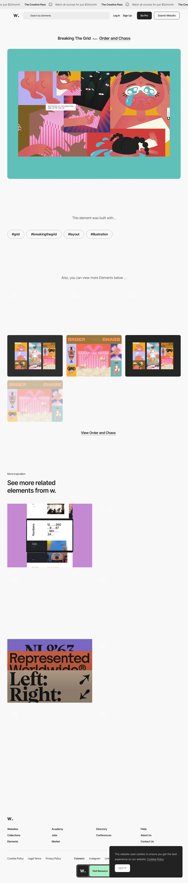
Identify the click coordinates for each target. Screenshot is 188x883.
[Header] (94, 356)
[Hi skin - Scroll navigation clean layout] (49, 603)
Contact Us (147, 841)
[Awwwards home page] (82, 870)
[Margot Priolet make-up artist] (138, 740)
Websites (12, 829)
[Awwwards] (16, 15)
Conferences (103, 835)
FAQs (144, 829)
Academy (57, 829)
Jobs (54, 835)
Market (56, 841)
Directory (101, 829)
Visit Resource (100, 870)
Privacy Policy (53, 858)
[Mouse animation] (49, 738)
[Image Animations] (94, 310)
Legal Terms (34, 858)
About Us (146, 835)
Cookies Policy (15, 858)
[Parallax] (35, 310)
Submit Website (167, 15)
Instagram (94, 858)
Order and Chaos (114, 38)
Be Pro (144, 15)
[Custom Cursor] (153, 310)
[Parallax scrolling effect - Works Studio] (138, 603)
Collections (13, 835)
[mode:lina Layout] (49, 535)
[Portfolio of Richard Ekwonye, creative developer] (138, 671)
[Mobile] (35, 356)
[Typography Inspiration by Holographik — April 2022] (49, 671)
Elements (12, 841)
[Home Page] (138, 535)
